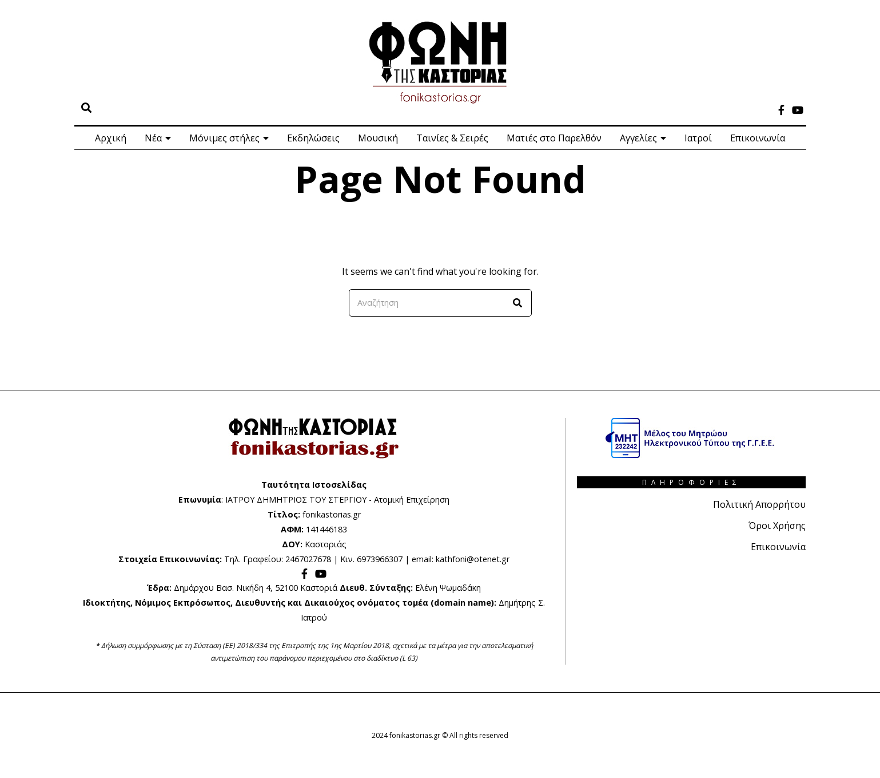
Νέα (153, 138)
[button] (518, 303)
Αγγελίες (638, 138)
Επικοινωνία (757, 138)
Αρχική (110, 138)
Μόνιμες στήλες (224, 138)
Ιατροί (698, 138)
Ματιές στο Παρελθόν (554, 138)
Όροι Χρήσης (777, 525)
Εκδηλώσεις (313, 138)
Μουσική (378, 138)
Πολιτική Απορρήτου (759, 504)
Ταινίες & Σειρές (452, 138)
